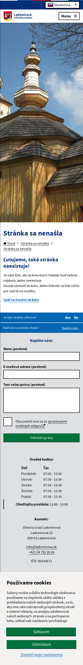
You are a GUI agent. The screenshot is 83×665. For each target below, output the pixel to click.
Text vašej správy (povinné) (24, 384)
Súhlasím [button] (41, 631)
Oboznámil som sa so (41, 423)
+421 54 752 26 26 (41, 552)
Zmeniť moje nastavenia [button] (41, 655)
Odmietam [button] (41, 644)
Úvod (9, 243)
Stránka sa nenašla (35, 243)
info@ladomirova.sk (41, 547)
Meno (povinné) (15, 349)
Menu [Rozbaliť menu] (69, 15)
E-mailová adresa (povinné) (24, 366)
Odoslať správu (41, 437)
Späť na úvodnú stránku (21, 300)
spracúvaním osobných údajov (41, 423)
